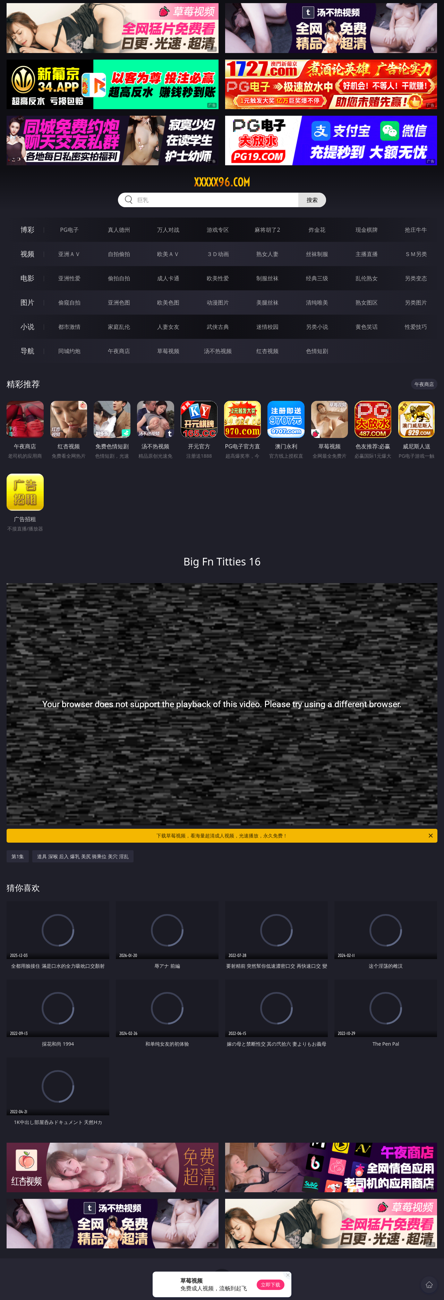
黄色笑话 (367, 327)
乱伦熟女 (367, 278)
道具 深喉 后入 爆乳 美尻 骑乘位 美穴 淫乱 (82, 856)
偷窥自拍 (69, 302)
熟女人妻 (267, 254)
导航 (27, 350)
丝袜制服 (317, 254)
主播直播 (367, 254)
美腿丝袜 (267, 302)
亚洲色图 (119, 302)
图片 (27, 302)
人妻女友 (168, 327)
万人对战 (168, 230)
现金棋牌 (367, 230)
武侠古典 (218, 327)
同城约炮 (69, 351)
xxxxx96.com (222, 182)
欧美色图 (168, 302)
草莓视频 (168, 351)
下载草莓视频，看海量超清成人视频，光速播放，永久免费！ (295, 836)
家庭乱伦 (119, 327)
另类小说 (317, 327)
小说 (27, 326)
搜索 (312, 200)
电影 (27, 278)
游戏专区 (218, 230)
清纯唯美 (317, 302)
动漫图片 (218, 302)
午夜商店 (119, 351)
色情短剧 (317, 351)
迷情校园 (267, 327)
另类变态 (416, 278)
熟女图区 (367, 302)
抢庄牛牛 (416, 230)
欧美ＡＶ (168, 254)
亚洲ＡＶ (69, 254)
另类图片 (416, 302)
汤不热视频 (218, 351)
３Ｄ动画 (218, 254)
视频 (27, 253)
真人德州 (119, 230)
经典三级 (317, 278)
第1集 (17, 856)
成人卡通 (168, 278)
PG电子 (69, 230)
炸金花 (317, 230)
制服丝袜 (267, 278)
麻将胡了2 (267, 230)
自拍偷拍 (119, 254)
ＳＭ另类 (416, 254)
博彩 (27, 229)
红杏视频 (267, 351)
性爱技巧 (416, 327)
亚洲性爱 (69, 278)
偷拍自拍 (119, 278)
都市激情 (69, 327)
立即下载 (270, 1284)
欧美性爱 (218, 278)
